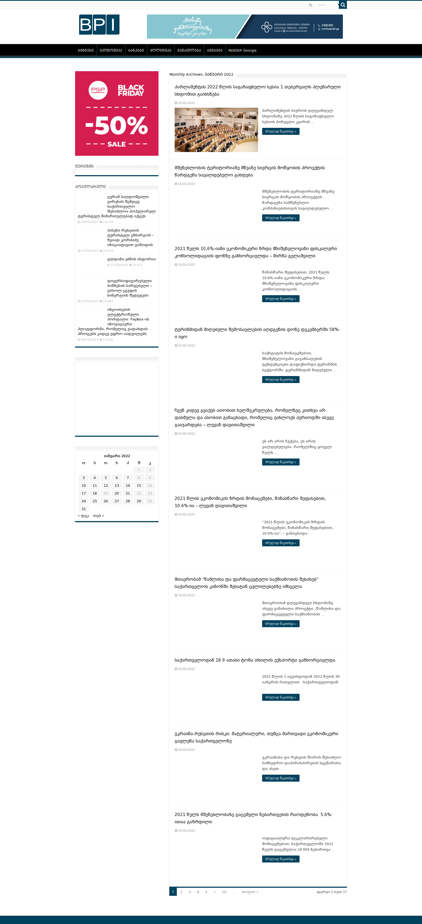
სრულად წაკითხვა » (280, 131)
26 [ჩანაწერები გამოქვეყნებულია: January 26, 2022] (106, 501)
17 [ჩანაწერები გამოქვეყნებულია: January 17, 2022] (84, 493)
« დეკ (83, 515)
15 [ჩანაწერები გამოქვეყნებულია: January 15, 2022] (139, 485)
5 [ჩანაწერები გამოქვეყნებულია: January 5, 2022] (106, 477)
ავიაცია (215, 50)
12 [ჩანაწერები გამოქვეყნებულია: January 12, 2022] (106, 485)
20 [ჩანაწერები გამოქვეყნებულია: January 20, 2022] (117, 493)
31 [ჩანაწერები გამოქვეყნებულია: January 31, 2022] (84, 509)
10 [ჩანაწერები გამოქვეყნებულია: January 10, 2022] (84, 485)
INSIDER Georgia (242, 50)
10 (224, 892)
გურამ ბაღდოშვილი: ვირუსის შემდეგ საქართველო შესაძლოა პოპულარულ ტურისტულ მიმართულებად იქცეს (117, 206)
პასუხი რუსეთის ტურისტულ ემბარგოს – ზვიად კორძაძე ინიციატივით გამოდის (130, 237)
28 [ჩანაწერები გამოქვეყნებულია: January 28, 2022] (128, 501)
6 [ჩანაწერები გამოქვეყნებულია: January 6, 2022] (117, 477)
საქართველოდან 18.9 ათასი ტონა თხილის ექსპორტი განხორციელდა (255, 660)
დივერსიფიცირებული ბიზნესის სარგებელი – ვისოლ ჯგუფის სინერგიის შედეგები (129, 288)
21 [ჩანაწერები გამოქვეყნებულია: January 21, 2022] (128, 493)
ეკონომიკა (111, 50)
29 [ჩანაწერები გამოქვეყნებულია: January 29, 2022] (139, 501)
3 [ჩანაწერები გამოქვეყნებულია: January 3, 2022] (84, 477)
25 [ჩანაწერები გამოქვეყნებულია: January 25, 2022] (95, 501)
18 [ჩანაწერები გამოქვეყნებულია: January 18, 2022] (95, 493)
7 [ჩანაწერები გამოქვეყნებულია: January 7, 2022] (128, 477)
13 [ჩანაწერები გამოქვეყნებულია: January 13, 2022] (117, 485)
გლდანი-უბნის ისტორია (131, 259)
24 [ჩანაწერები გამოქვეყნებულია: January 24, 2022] (84, 501)
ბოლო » (250, 892)
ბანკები (136, 50)
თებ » (98, 515)
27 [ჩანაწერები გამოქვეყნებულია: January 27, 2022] (117, 501)
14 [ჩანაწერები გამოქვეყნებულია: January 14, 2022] (128, 485)
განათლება (189, 50)
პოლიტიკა (160, 50)
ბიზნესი (86, 50)
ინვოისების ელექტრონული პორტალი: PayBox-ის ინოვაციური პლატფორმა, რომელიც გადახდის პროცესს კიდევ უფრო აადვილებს (113, 321)
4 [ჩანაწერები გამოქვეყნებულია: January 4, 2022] (95, 477)
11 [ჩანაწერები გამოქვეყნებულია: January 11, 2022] (95, 485)
